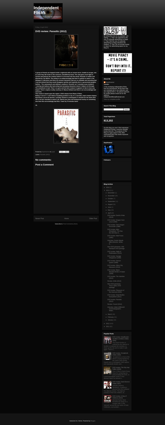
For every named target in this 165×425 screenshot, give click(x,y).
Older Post (93, 218)
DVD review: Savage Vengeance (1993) (114, 257)
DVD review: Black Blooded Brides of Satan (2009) (116, 271)
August (110, 204)
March (110, 314)
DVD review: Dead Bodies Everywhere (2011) (115, 296)
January (110, 320)
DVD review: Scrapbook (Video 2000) (120, 354)
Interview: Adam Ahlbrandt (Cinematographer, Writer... (116, 309)
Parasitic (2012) (45, 154)
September (111, 201)
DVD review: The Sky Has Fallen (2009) (121, 368)
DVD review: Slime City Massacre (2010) (115, 266)
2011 (108, 326)
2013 (108, 190)
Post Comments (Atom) (70, 224)
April (109, 213)
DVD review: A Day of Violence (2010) (119, 397)
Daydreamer (110, 82)
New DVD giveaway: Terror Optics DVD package (114, 285)
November (111, 196)
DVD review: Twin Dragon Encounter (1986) (115, 225)
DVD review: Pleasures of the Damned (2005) (115, 291)
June (109, 207)
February (111, 317)
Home (66, 218)
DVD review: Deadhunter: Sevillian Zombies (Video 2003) (120, 338)
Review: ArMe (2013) (114, 281)
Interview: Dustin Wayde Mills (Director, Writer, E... (115, 242)
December (111, 193)
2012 (108, 323)
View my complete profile (112, 99)
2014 (108, 187)
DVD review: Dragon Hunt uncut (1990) (115, 221)
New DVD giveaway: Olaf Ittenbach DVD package (116, 247)
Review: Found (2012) (114, 304)
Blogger (92, 421)
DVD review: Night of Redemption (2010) (114, 252)
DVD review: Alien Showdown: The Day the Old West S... (115, 231)
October (110, 198)
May (109, 210)
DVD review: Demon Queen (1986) (114, 261)
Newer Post (39, 218)
